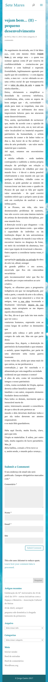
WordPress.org (11, 665)
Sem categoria (29, 37)
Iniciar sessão (11, 652)
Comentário (11, 484)
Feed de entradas (12, 656)
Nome (8, 512)
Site (6, 535)
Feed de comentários (14, 661)
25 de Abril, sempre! (14, 608)
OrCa (9, 37)
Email (8, 524)
